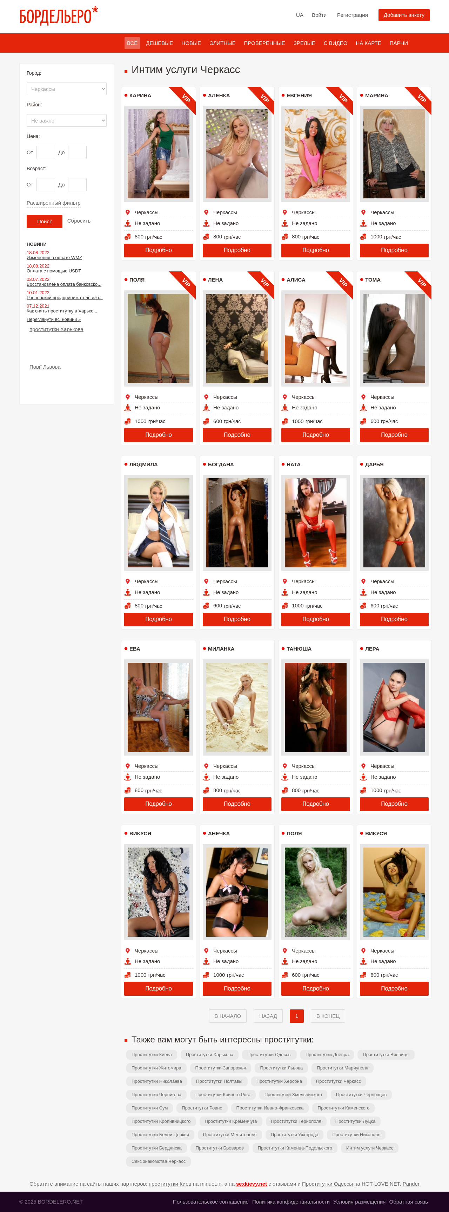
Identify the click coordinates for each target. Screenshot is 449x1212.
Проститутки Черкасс (338, 1081)
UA (299, 15)
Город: (34, 73)
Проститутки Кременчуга (231, 1121)
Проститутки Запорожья (220, 1068)
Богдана (221, 464)
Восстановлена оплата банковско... (64, 284)
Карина (140, 95)
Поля (137, 280)
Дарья (374, 464)
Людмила (143, 464)
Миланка (221, 649)
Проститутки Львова (281, 1068)
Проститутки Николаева (157, 1081)
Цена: (33, 136)
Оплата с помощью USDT (54, 271)
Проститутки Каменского (343, 1108)
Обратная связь (408, 1202)
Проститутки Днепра (327, 1054)
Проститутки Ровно (202, 1108)
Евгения (299, 95)
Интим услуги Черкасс (369, 1148)
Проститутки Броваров (220, 1148)
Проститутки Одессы (269, 1054)
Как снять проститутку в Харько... (62, 311)
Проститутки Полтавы (219, 1081)
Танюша (299, 649)
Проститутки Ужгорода (295, 1134)
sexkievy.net (251, 1184)
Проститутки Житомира (156, 1068)
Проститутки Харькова (210, 1054)
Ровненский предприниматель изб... (65, 297)
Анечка (219, 833)
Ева (134, 649)
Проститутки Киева (152, 1054)
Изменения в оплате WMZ (54, 257)
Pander (411, 1184)
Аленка (219, 95)
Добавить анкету (404, 15)
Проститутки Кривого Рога (222, 1094)
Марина (376, 95)
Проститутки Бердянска (157, 1148)
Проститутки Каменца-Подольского (295, 1148)
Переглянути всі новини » (54, 319)
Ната (294, 464)
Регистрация (352, 15)
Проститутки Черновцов (361, 1094)
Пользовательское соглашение (211, 1202)
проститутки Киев (170, 1184)
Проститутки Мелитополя (230, 1134)
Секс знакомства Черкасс (159, 1161)
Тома (373, 280)
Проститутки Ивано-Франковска (270, 1108)
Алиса (296, 280)
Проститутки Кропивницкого (161, 1121)
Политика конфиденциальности (291, 1202)
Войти (319, 15)
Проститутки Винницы (386, 1054)
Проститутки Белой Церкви (160, 1134)
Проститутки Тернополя (296, 1121)
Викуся (140, 833)
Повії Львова (45, 367)
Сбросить (79, 221)
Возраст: (36, 168)
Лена (215, 280)
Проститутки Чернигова (156, 1094)
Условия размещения (359, 1202)
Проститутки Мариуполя (342, 1068)
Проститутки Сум (150, 1108)
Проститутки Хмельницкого (293, 1094)
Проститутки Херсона (279, 1081)
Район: (34, 104)
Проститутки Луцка (355, 1121)
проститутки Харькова (56, 329)
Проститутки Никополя (356, 1134)
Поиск (44, 221)
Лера (372, 649)
